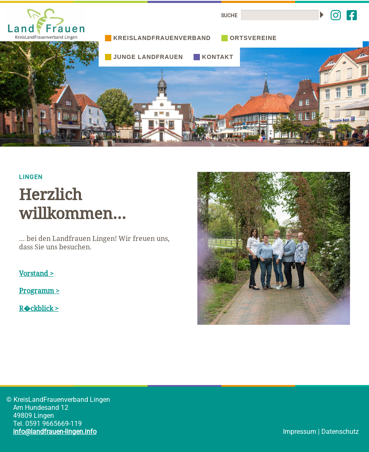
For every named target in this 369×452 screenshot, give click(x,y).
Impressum (299, 432)
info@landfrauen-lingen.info (55, 432)
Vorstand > (36, 273)
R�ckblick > (39, 308)
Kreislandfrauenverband (158, 38)
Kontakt (213, 56)
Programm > (39, 290)
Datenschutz (340, 432)
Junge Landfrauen (144, 56)
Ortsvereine (249, 38)
